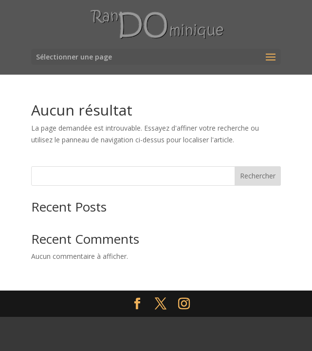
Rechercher (257, 175)
